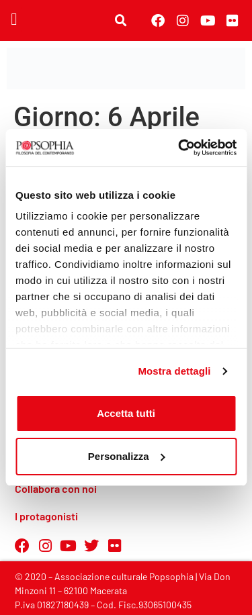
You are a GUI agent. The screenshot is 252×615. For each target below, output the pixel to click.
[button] (14, 19)
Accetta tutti (126, 413)
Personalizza (126, 456)
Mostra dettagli (174, 371)
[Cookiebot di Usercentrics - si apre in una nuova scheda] (179, 147)
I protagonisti (46, 516)
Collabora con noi (56, 488)
